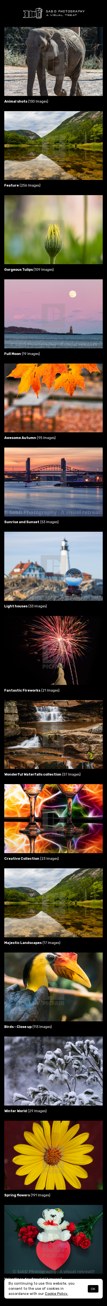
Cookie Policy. (56, 1294)
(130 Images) (26, 101)
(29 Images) (25, 1111)
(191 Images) (27, 1195)
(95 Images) (30, 438)
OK (93, 1289)
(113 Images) (28, 1027)
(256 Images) (22, 185)
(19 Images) (22, 354)
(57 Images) (42, 774)
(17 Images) (32, 943)
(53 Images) (31, 522)
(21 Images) (31, 690)
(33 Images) (25, 606)
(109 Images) (29, 270)
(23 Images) (31, 859)
